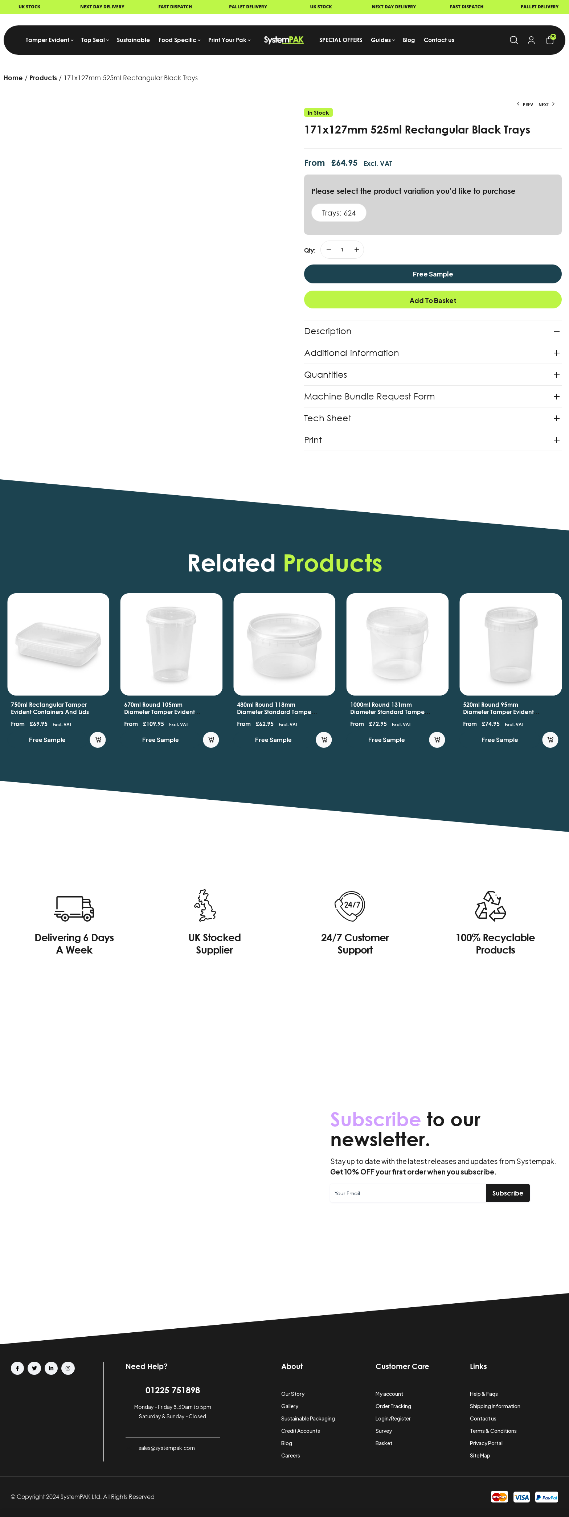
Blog (286, 1443)
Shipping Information (495, 1406)
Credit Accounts (300, 1430)
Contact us (483, 1418)
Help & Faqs (484, 1393)
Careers (290, 1455)
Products (43, 78)
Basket (384, 1443)
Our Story (292, 1393)
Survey (384, 1430)
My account (389, 1393)
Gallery (289, 1406)
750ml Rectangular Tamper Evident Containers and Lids (86, 708)
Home (13, 78)
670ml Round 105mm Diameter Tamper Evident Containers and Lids (195, 712)
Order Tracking (393, 1406)
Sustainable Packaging (308, 1418)
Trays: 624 (339, 212)
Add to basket (433, 300)
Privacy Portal (486, 1443)
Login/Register (393, 1418)
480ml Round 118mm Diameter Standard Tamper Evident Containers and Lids (312, 712)
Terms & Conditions (493, 1430)
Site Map (480, 1455)
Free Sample (433, 274)
